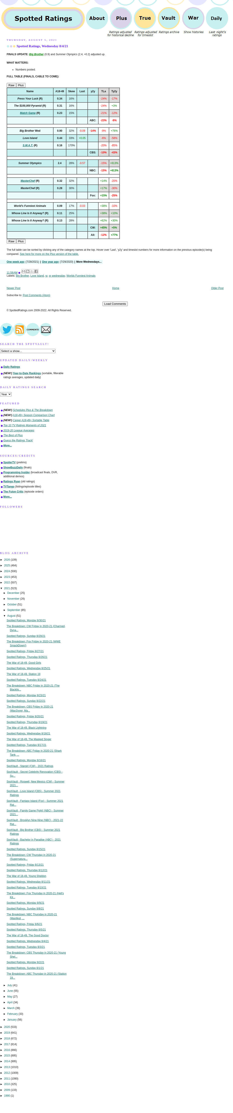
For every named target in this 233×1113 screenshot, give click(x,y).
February (13, 1013)
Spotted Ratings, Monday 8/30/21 (26, 620)
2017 (7, 1044)
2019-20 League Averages (18, 430)
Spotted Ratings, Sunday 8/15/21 (26, 849)
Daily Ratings (11, 366)
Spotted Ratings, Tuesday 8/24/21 (26, 679)
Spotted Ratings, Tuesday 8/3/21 (26, 947)
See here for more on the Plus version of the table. (49, 254)
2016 (7, 1050)
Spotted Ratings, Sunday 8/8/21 (25, 908)
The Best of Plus (13, 435)
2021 (7, 588)
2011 (7, 1078)
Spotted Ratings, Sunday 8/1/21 (25, 968)
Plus (21, 85)
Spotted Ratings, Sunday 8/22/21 (26, 700)
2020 (7, 1027)
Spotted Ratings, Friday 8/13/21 (25, 864)
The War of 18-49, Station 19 (23, 674)
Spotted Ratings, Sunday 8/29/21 (26, 636)
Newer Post (13, 288)
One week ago (15, 261)
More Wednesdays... (89, 261)
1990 (7, 1095)
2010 (7, 1084)
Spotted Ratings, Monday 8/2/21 (25, 962)
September (14, 610)
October (12, 604)
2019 (7, 1032)
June (10, 990)
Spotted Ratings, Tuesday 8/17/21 (26, 745)
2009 (7, 1089)
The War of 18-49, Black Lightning (26, 727)
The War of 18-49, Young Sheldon (26, 876)
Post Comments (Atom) (36, 295)
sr (46, 275)
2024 (7, 571)
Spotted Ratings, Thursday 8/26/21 (27, 657)
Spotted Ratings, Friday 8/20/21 (25, 716)
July (10, 985)
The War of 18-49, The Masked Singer (29, 739)
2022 (7, 582)
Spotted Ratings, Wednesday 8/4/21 (42, 46)
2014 (7, 1061)
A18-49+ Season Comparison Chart (34, 415)
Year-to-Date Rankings (27, 373)
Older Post (217, 288)
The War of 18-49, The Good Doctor (28, 935)
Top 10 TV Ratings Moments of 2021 (24, 425)
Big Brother (22, 275)
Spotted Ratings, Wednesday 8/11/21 (28, 881)
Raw (11, 85)
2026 (7, 559)
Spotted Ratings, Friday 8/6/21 (24, 924)
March (11, 1008)
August (11, 615)
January (12, 1019)
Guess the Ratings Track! (18, 440)
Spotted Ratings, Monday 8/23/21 (26, 695)
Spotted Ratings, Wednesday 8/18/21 (28, 733)
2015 (7, 1055)
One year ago (50, 261)
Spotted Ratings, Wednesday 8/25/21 (28, 668)
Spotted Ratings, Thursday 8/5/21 (26, 929)
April (10, 1002)
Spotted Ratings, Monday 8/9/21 (25, 902)
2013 (7, 1067)
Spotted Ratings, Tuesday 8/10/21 (26, 887)
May (10, 996)
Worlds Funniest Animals (80, 275)
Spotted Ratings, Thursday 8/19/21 (27, 722)
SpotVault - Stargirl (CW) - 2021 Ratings (30, 766)
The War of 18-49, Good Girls (24, 662)
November (13, 598)
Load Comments (115, 303)
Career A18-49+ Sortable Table (31, 420)
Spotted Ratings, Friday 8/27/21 (25, 651)
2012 (7, 1072)
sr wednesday (57, 275)
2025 (7, 565)
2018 (7, 1038)
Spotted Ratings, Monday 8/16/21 (26, 760)
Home (115, 288)
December (13, 593)
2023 (7, 577)
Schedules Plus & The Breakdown (33, 410)
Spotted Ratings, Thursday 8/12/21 (27, 870)
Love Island (37, 275)
